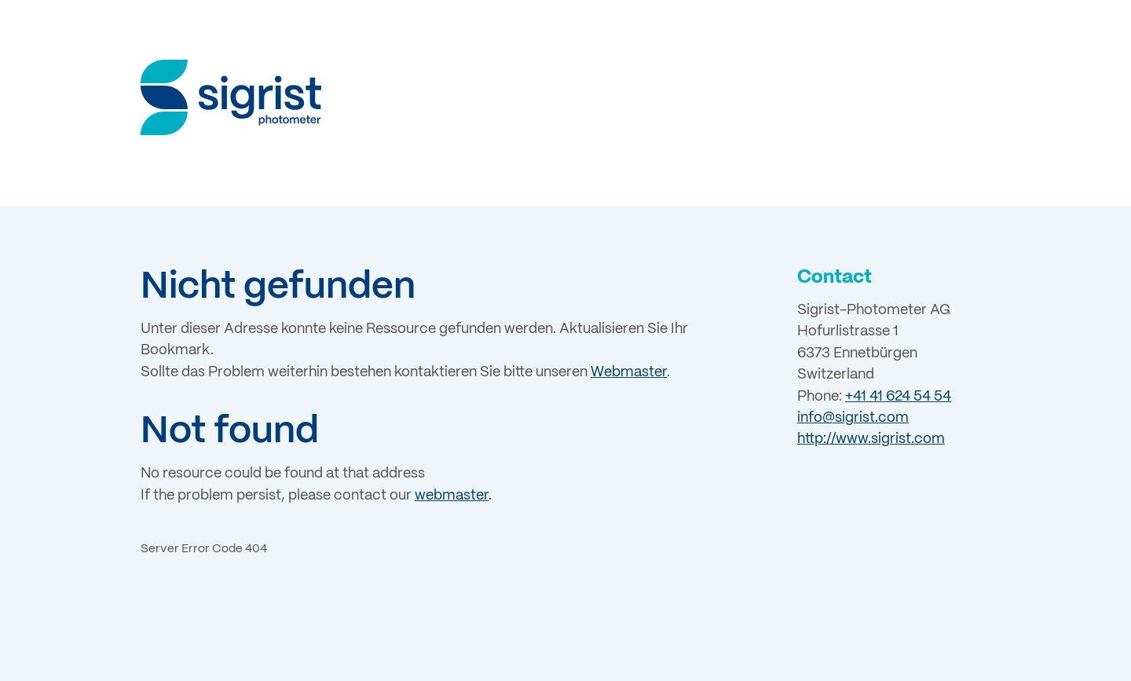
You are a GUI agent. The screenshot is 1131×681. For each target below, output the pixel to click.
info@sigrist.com (853, 418)
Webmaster (629, 372)
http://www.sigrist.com (871, 439)
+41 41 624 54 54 (898, 397)
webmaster (452, 496)
